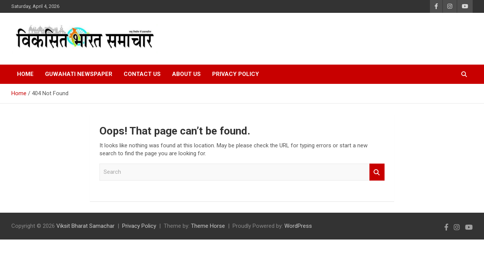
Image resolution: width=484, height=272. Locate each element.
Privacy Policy (235, 74)
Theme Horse (208, 226)
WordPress (298, 226)
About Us (186, 74)
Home (25, 74)
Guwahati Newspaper (78, 74)
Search (377, 172)
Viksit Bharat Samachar (85, 226)
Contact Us (142, 74)
